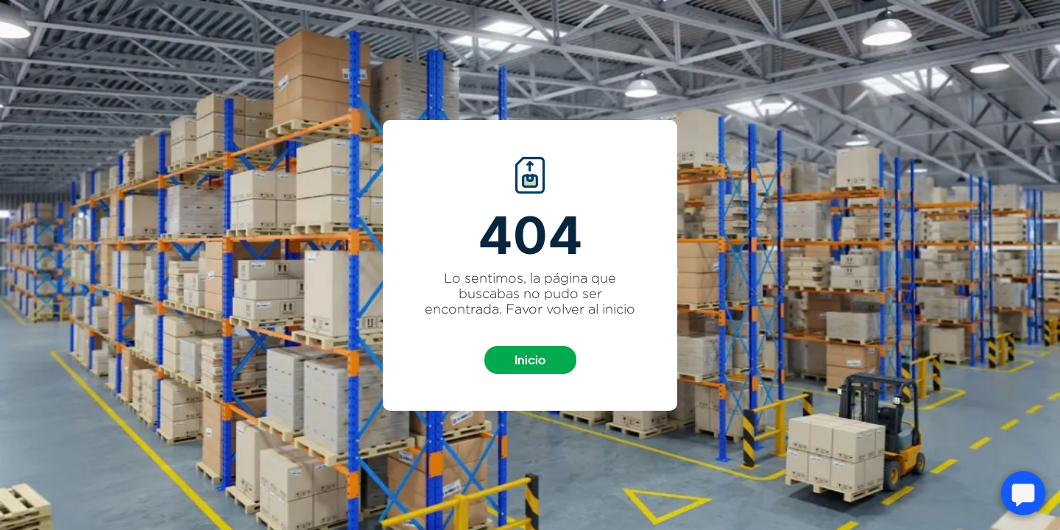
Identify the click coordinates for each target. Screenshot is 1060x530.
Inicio (530, 360)
